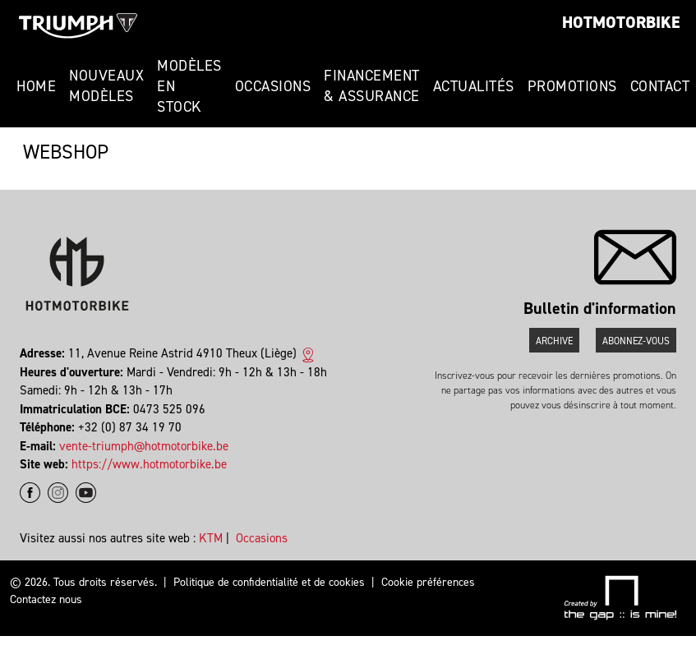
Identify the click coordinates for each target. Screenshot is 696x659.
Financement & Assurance (372, 86)
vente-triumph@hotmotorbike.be (143, 446)
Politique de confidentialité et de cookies (269, 582)
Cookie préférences (428, 582)
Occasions (273, 86)
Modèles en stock (189, 86)
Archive (554, 341)
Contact (660, 86)
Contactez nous (46, 599)
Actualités (473, 86)
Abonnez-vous (636, 341)
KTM (211, 538)
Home (36, 86)
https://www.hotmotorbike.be (149, 464)
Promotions (572, 86)
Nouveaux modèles (106, 86)
